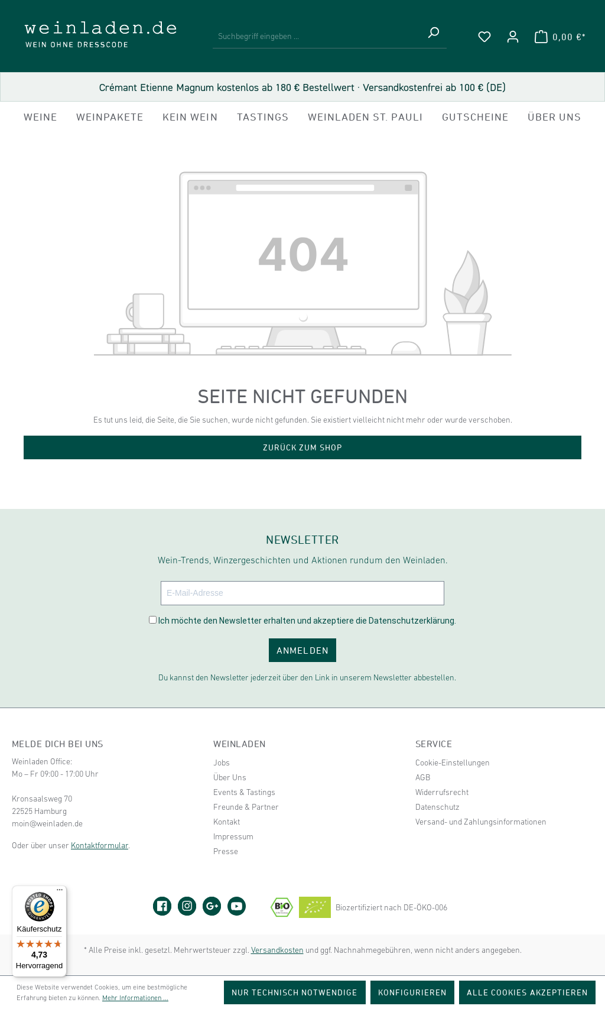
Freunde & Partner (246, 807)
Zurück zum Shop (303, 447)
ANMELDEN (302, 650)
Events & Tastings (244, 792)
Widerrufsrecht (442, 792)
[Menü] (60, 892)
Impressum (233, 836)
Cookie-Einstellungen (452, 762)
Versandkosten (277, 950)
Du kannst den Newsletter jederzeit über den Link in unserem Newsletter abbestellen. (307, 677)
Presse (225, 851)
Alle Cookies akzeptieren (527, 992)
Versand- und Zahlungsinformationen (481, 821)
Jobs (221, 762)
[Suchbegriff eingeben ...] (316, 36)
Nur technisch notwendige (295, 992)
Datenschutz (437, 807)
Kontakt (226, 821)
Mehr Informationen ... (135, 998)
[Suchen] (433, 36)
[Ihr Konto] (513, 36)
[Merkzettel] (484, 36)
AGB (422, 777)
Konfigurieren (412, 992)
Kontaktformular (99, 845)
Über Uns (229, 777)
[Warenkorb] (560, 36)
